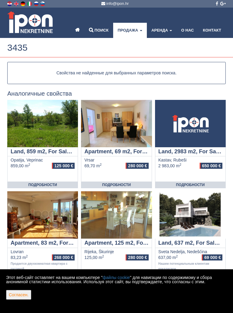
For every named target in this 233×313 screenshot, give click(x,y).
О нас (187, 30)
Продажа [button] (130, 30)
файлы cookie (116, 277)
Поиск (99, 29)
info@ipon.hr (115, 3)
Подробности (42, 185)
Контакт (212, 30)
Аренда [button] (161, 30)
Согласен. (19, 294)
